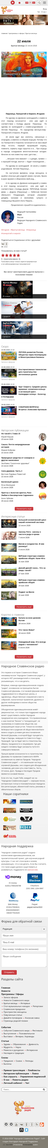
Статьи (5, 1041)
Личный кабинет (13, 1083)
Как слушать (10, 1077)
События (6, 1027)
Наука (18, 1047)
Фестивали (37, 1031)
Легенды (29, 1061)
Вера (19, 215)
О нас (6, 1080)
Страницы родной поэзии (16, 1021)
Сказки (19, 1061)
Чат (38, 12)
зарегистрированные (28, 261)
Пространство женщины (15, 1012)
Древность (34, 1044)
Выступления (10, 1034)
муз (34, 2)
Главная (5, 988)
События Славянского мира (16, 1031)
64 (30, 2)
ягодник (5, 230)
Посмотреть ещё (24, 509)
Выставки (8, 1037)
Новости (5, 991)
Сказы (4, 1058)
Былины (8, 1064)
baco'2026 (8, 1144)
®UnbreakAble (28, 1144)
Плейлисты (34, 1070)
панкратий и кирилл (11, 233)
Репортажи (38, 1006)
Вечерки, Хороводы (24, 1037)
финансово (33, 870)
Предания (8, 1061)
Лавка (35, 1073)
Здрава (7, 1044)
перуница (31, 230)
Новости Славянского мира (16, 1000)
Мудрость (8, 1047)
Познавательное (27, 1034)
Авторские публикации (16, 1073)
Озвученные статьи (13, 1015)
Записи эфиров (11, 997)
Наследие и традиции (14, 1053)
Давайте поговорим (13, 1018)
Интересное (32, 1050)
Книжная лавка (32, 1018)
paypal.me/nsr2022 (34, 907)
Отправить (9, 972)
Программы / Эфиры (12, 994)
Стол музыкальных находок (17, 1006)
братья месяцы (18, 230)
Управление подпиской (33, 1077)
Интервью (25, 1003)
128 (27, 2)
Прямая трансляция (14, 1070)
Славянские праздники (14, 1009)
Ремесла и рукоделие (14, 1050)
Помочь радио (20, 1080)
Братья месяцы (18, 46)
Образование (19, 1044)
